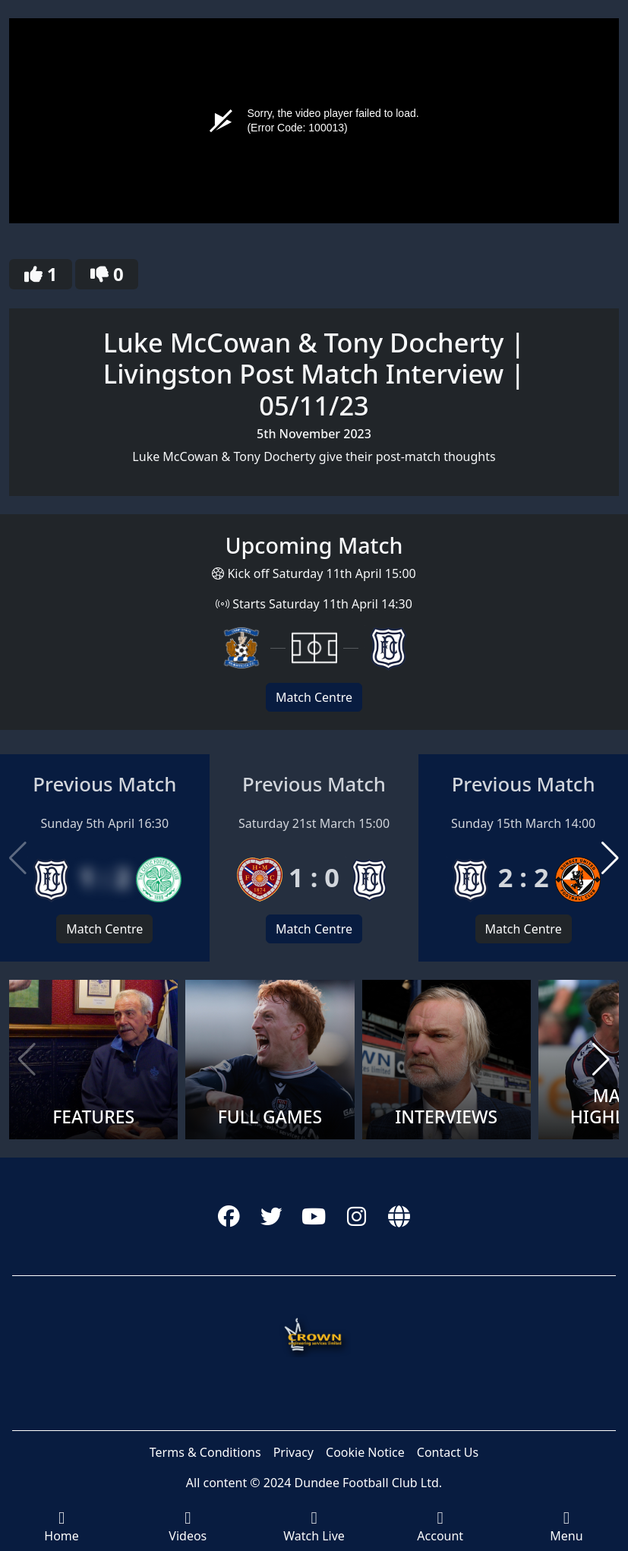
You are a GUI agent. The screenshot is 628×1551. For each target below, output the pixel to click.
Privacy (293, 1452)
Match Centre (314, 697)
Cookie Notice (365, 1452)
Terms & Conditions (205, 1452)
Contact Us (447, 1452)
